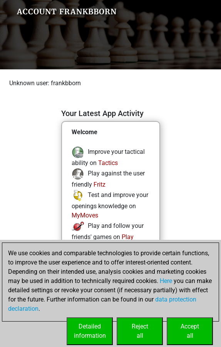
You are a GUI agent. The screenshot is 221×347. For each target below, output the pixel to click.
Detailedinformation (90, 331)
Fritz (99, 184)
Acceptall (190, 331)
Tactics (108, 163)
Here (166, 281)
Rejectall (140, 331)
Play (128, 237)
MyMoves (85, 215)
